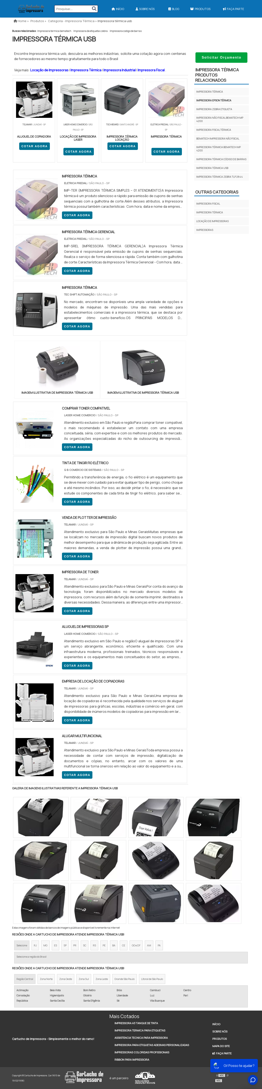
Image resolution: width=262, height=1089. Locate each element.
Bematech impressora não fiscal (217, 138)
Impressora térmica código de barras (221, 159)
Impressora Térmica (86, 70)
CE (123, 945)
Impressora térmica (209, 91)
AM (149, 945)
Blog (173, 8)
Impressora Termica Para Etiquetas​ (140, 1030)
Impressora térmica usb (212, 168)
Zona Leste (102, 979)
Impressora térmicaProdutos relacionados (217, 75)
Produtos (200, 8)
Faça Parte (233, 8)
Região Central (24, 979)
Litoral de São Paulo (152, 979)
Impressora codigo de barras (126, 31)
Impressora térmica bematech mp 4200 (218, 148)
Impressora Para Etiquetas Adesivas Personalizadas (152, 1045)
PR (74, 945)
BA (113, 945)
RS (94, 945)
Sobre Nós (145, 8)
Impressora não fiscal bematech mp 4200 (219, 119)
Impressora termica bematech (54, 31)
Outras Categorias (216, 192)
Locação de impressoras (212, 221)
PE (104, 945)
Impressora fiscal (208, 203)
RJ (35, 945)
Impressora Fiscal (151, 70)
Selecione (21, 945)
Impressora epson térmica (213, 100)
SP (65, 945)
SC (84, 945)
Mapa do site (221, 1046)
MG (45, 945)
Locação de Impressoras (49, 70)
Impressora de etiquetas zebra (90, 31)
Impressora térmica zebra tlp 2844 (219, 177)
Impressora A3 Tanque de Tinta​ (136, 1023)
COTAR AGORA (34, 146)
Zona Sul (84, 979)
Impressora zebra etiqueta (214, 109)
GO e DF (136, 945)
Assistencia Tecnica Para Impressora (141, 1038)
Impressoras (204, 230)
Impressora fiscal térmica (213, 130)
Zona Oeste (65, 979)
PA (159, 945)
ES (55, 945)
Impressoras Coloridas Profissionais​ (142, 1052)
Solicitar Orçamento (221, 57)
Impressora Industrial (119, 70)
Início (118, 8)
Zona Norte (46, 979)
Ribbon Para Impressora (132, 1059)
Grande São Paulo (125, 979)
